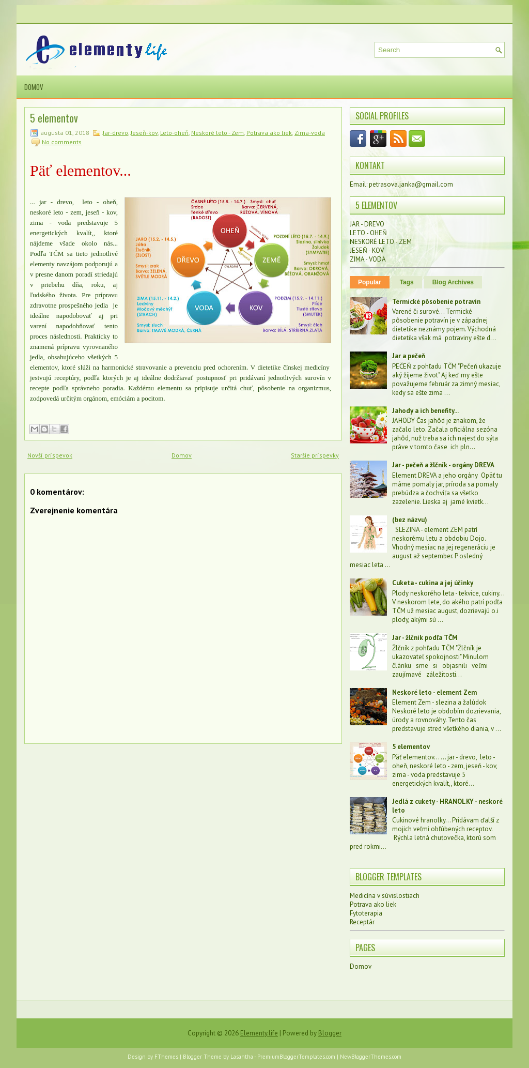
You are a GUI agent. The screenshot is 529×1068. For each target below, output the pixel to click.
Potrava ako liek (269, 132)
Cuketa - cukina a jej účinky (432, 582)
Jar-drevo (115, 132)
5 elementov (54, 118)
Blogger (329, 1033)
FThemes (166, 1056)
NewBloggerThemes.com (370, 1056)
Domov (33, 87)
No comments (62, 142)
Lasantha (241, 1056)
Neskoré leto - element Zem (434, 692)
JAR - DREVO (367, 224)
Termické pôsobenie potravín (436, 301)
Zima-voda (309, 132)
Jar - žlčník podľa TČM (425, 637)
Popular (369, 282)
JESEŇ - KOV (367, 250)
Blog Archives (453, 282)
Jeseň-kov (144, 132)
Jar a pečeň (408, 356)
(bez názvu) (409, 519)
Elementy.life (259, 1033)
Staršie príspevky (315, 455)
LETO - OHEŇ (368, 232)
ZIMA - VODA (368, 259)
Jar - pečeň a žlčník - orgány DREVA (443, 465)
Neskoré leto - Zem (217, 132)
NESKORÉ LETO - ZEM (381, 241)
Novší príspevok (49, 455)
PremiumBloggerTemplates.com (296, 1056)
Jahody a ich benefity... (425, 410)
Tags (407, 282)
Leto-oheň (174, 132)
